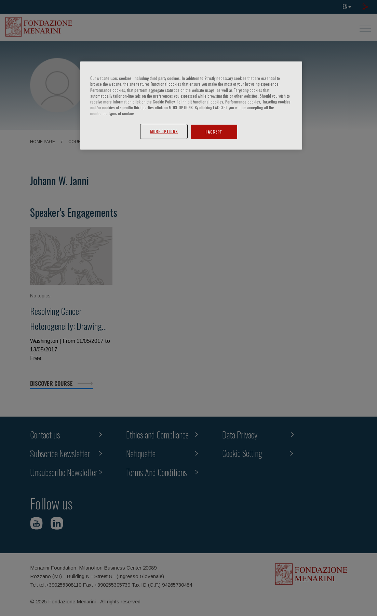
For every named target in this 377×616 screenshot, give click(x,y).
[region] (191, 105)
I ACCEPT (214, 132)
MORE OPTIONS (164, 131)
